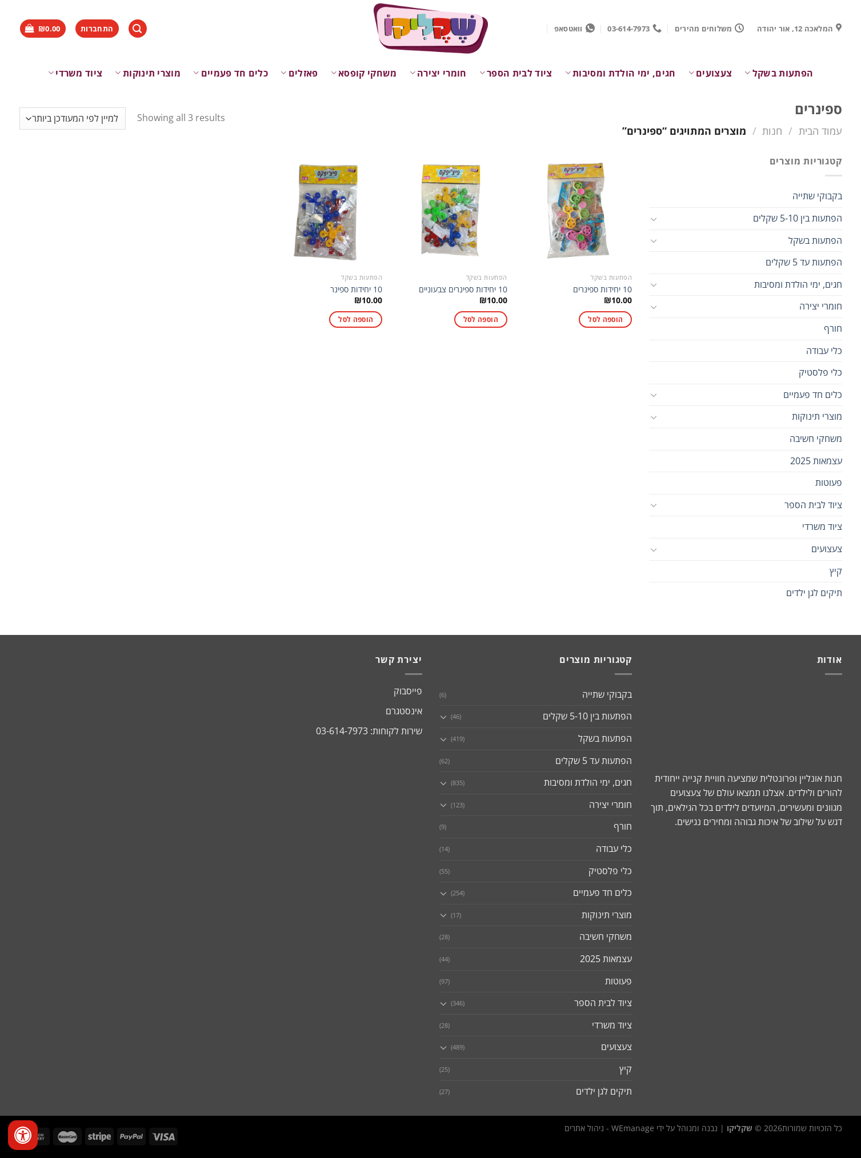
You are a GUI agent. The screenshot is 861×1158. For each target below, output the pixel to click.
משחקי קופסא (364, 73)
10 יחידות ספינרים (602, 289)
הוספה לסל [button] (605, 319)
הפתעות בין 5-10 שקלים (797, 218)
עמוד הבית (820, 130)
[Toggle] (653, 219)
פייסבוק (408, 691)
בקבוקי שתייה (817, 196)
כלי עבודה (824, 350)
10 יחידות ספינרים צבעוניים (463, 289)
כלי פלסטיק (820, 372)
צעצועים (710, 73)
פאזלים (299, 73)
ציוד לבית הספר (515, 73)
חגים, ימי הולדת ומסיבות (620, 73)
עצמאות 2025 (816, 461)
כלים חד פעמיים (230, 73)
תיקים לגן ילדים (814, 592)
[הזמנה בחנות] (72, 118)
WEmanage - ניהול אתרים (609, 1128)
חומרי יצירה (438, 73)
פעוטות (828, 482)
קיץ (836, 571)
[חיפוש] (138, 28)
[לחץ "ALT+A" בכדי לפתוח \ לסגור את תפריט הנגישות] (23, 1135)
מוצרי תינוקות (148, 73)
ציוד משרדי (75, 73)
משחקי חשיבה (816, 438)
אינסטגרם (404, 711)
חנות (772, 130)
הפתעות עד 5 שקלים (804, 262)
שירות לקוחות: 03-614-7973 (369, 731)
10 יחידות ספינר (356, 289)
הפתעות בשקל (778, 73)
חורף (833, 328)
